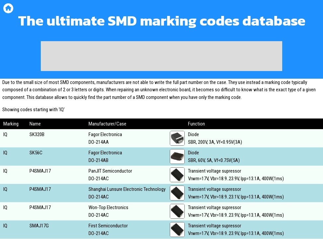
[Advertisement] (161, 56)
